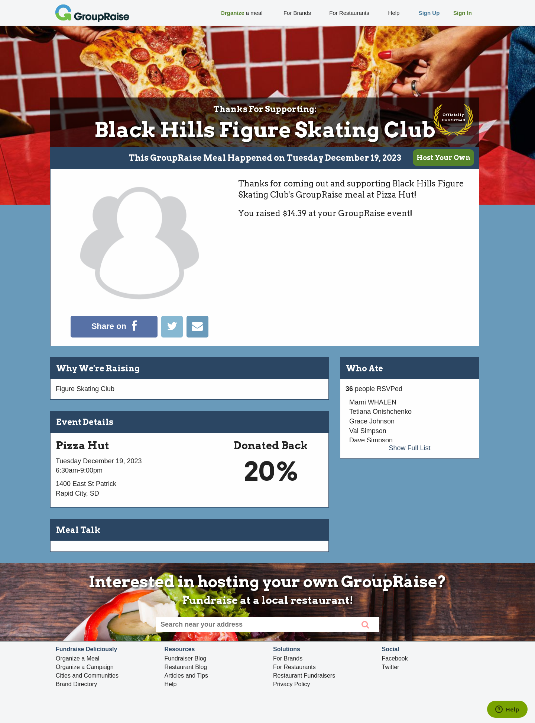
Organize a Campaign (85, 667)
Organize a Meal (77, 658)
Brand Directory (76, 684)
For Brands (287, 658)
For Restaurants (294, 667)
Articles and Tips (186, 675)
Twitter (390, 667)
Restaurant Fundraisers (304, 675)
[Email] (197, 335)
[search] (365, 624)
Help (171, 684)
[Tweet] (174, 335)
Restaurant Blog (186, 667)
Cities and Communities (87, 675)
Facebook (395, 658)
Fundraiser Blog (186, 658)
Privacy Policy (291, 684)
